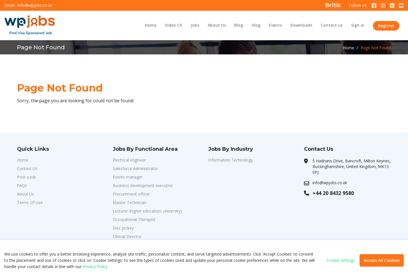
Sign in (357, 25)
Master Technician (129, 202)
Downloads (301, 25)
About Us (217, 25)
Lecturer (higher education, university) (147, 211)
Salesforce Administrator (135, 168)
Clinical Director (127, 236)
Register (386, 25)
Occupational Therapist (134, 219)
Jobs (195, 25)
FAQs (22, 185)
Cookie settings (341, 260)
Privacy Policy (95, 266)
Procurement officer (131, 194)
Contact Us (27, 168)
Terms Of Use (30, 202)
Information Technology (230, 160)
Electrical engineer (129, 160)
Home (150, 25)
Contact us (332, 25)
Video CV (173, 25)
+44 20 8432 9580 (333, 193)
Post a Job (26, 177)
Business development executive (143, 185)
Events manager (128, 177)
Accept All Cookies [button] (382, 260)
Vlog (256, 25)
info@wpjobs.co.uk (35, 5)
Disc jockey (123, 228)
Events (275, 25)
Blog (238, 25)
